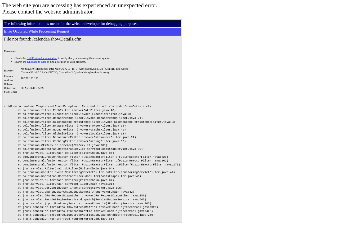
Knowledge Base (36, 61)
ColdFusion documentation (42, 58)
